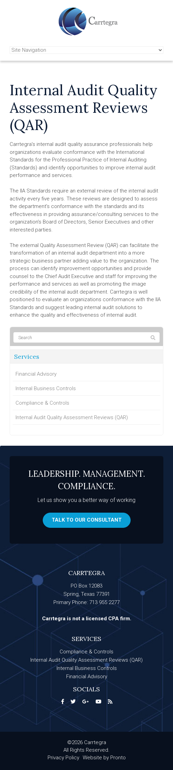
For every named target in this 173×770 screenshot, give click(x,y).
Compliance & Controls (42, 403)
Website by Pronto (104, 757)
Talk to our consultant (87, 520)
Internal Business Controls (46, 388)
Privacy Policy (63, 757)
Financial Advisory (36, 374)
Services (26, 357)
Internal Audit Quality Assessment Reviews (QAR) (72, 417)
